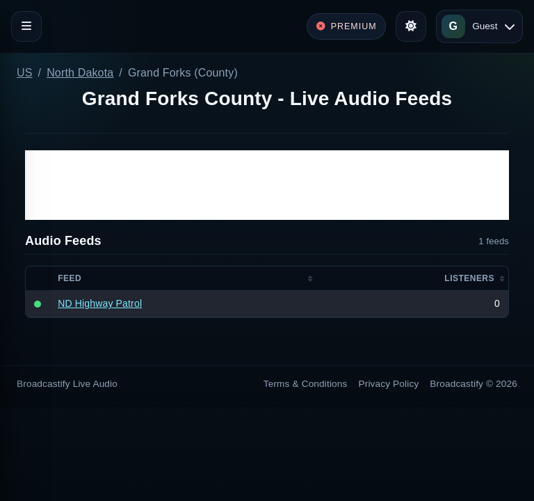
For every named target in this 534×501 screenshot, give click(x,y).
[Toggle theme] (411, 26)
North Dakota (80, 73)
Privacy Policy (389, 384)
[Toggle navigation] (26, 26)
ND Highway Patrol (100, 303)
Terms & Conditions (306, 384)
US (25, 73)
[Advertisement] (267, 185)
